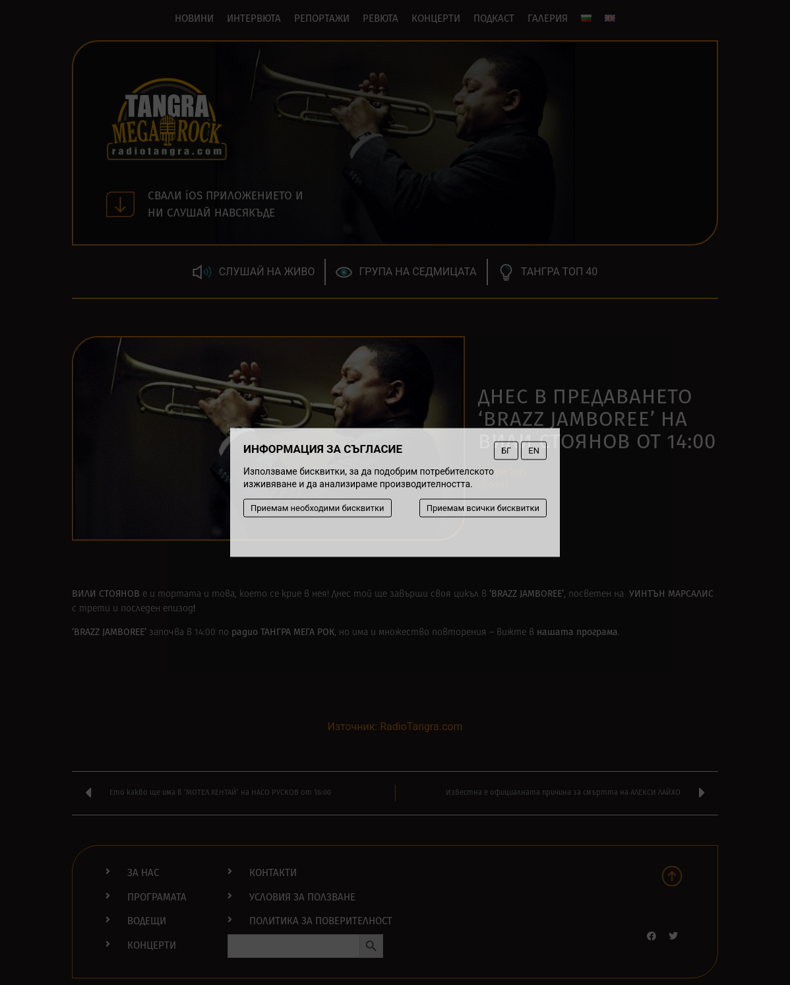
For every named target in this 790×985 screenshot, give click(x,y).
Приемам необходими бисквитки (317, 508)
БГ (506, 451)
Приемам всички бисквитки (483, 508)
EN (533, 451)
